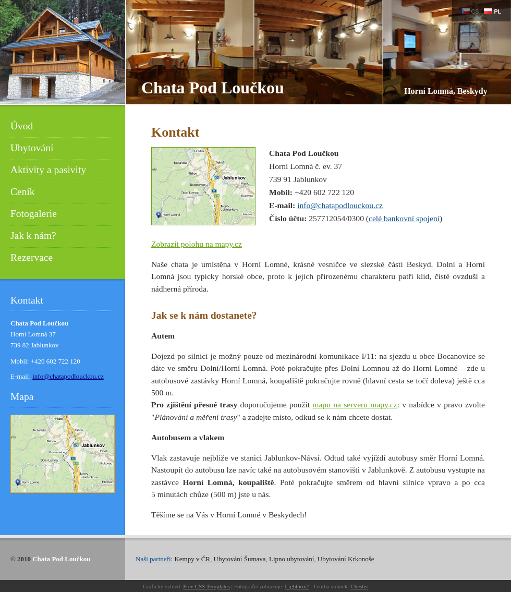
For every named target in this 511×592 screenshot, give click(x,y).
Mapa (21, 396)
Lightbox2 (297, 586)
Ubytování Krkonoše (346, 559)
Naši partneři (153, 559)
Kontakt (26, 300)
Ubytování (31, 147)
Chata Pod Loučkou (212, 87)
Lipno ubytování (291, 559)
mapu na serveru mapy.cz (354, 404)
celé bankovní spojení (404, 218)
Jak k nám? (33, 235)
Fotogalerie (33, 213)
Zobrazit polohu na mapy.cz (196, 243)
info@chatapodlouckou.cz (340, 205)
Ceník (22, 191)
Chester (359, 586)
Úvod (21, 125)
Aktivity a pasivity (48, 169)
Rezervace (31, 257)
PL (492, 11)
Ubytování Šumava (240, 559)
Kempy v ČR (192, 559)
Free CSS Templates (206, 586)
